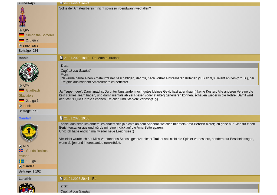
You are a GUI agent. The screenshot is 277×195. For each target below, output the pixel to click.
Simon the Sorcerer (36, 35)
